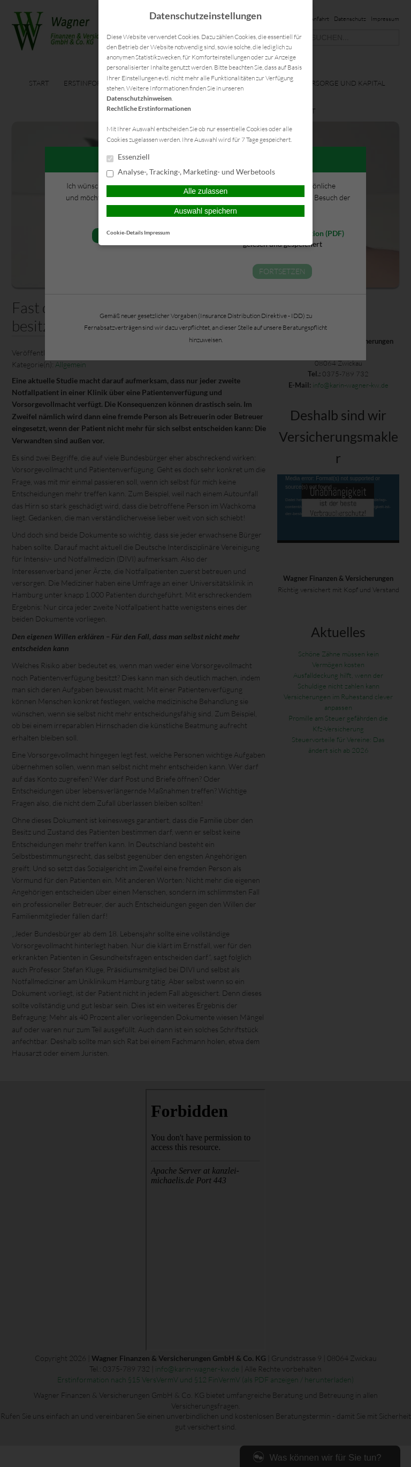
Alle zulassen (206, 191)
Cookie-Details (124, 232)
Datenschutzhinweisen (139, 98)
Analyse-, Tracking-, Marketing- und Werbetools (190, 172)
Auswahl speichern (205, 211)
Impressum (157, 232)
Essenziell (128, 157)
